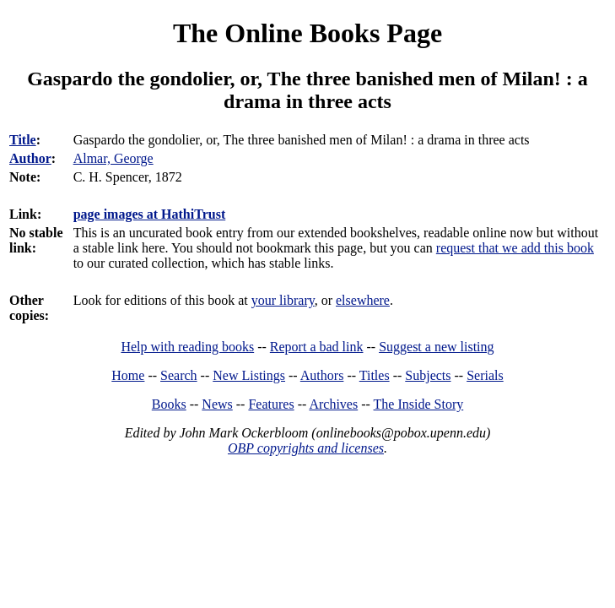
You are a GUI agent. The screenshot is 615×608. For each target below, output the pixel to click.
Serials (485, 375)
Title (22, 140)
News (217, 404)
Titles (374, 375)
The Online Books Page (307, 33)
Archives (333, 404)
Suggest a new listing (436, 346)
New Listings (249, 375)
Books (169, 404)
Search (178, 375)
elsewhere (363, 300)
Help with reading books (187, 346)
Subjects (427, 375)
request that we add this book (515, 248)
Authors (322, 375)
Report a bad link (317, 346)
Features (271, 404)
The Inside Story (419, 404)
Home (127, 375)
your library (283, 300)
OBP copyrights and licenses (306, 448)
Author (30, 158)
